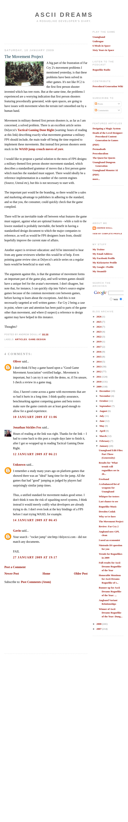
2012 (99, 371)
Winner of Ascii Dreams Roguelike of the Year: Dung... (110, 613)
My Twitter (99, 249)
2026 (99, 316)
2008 (99, 623)
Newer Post (11, 573)
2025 (99, 321)
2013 (99, 366)
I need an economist (109, 540)
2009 (99, 386)
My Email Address (103, 253)
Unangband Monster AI (105, 170)
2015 (99, 356)
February (104, 441)
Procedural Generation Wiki (108, 86)
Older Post (81, 573)
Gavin (17, 530)
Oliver (17, 361)
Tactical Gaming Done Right (36, 130)
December (105, 391)
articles (21, 339)
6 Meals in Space (101, 45)
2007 (99, 628)
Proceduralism (100, 153)
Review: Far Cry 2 (108, 526)
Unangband (99, 36)
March (103, 436)
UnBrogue (98, 41)
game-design (37, 339)
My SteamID (99, 271)
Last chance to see (108, 501)
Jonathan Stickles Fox (27, 427)
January (104, 445)
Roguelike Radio (101, 69)
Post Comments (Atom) (36, 582)
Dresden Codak (107, 511)
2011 (99, 376)
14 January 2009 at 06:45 (35, 520)
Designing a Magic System (107, 128)
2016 (99, 351)
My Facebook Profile (104, 258)
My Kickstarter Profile (105, 262)
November (105, 395)
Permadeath (99, 149)
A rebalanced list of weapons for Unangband (109, 488)
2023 (99, 331)
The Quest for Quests (104, 157)
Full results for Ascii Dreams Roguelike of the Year (110, 566)
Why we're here (107, 516)
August (103, 411)
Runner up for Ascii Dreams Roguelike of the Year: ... (110, 591)
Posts (99, 103)
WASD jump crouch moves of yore (41, 149)
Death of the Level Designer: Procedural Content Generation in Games (108, 136)
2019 (99, 341)
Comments (102, 110)
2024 (99, 326)
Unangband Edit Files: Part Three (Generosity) (111, 454)
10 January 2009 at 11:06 (35, 417)
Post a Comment (15, 567)
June (102, 420)
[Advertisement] (26, 33)
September (105, 406)
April (102, 430)
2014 (99, 361)
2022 (99, 336)
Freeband (104, 479)
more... (96, 179)
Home (46, 573)
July (102, 416)
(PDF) (96, 144)
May (102, 425)
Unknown (19, 464)
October (104, 400)
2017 (99, 346)
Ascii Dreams (64, 14)
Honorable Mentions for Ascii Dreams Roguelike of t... (110, 579)
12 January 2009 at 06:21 (35, 454)
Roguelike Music (108, 506)
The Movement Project (23, 56)
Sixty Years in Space (103, 50)
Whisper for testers (109, 496)
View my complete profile (107, 234)
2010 (99, 381)
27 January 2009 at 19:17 (35, 557)
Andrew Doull (104, 228)
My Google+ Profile (103, 267)
